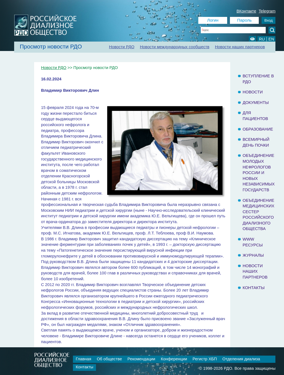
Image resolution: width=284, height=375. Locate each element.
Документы (256, 102)
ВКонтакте (246, 11)
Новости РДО (121, 47)
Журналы (253, 255)
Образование (258, 129)
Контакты (254, 287)
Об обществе (109, 359)
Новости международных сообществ (174, 47)
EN (271, 39)
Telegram (267, 11)
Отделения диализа (241, 359)
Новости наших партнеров (240, 47)
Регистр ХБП (204, 359)
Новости (253, 92)
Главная (83, 359)
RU (262, 39)
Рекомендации (141, 359)
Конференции (174, 359)
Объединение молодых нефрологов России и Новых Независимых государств (259, 172)
